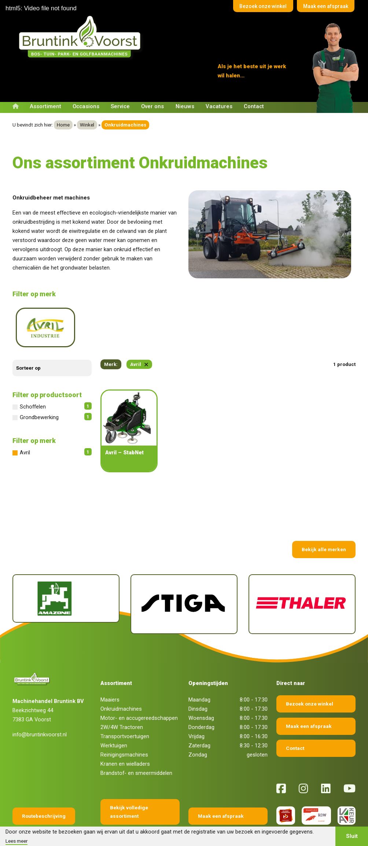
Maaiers (109, 679)
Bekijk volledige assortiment (129, 791)
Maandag (199, 679)
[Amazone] (66, 577)
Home (63, 125)
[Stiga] (184, 583)
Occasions (86, 106)
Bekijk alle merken (324, 529)
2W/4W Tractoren (121, 706)
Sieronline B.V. (341, 825)
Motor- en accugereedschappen (139, 697)
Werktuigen (113, 725)
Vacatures (219, 106)
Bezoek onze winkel (253, 7)
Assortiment (45, 106)
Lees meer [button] (16, 841)
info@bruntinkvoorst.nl (39, 714)
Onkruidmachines (121, 688)
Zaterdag (199, 725)
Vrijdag (196, 716)
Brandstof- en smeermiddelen (136, 752)
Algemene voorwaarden (110, 825)
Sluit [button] (352, 836)
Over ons (152, 106)
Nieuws (185, 106)
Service (120, 106)
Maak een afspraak (322, 7)
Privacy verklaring (189, 825)
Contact (254, 106)
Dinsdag (197, 688)
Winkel (87, 125)
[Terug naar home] (81, 37)
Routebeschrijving (44, 795)
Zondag (197, 734)
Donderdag (201, 706)
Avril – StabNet (124, 432)
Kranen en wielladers (125, 743)
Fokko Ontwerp (263, 825)
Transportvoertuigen (124, 716)
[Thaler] (302, 583)
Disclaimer (152, 825)
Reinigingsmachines (124, 734)
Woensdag (201, 697)
